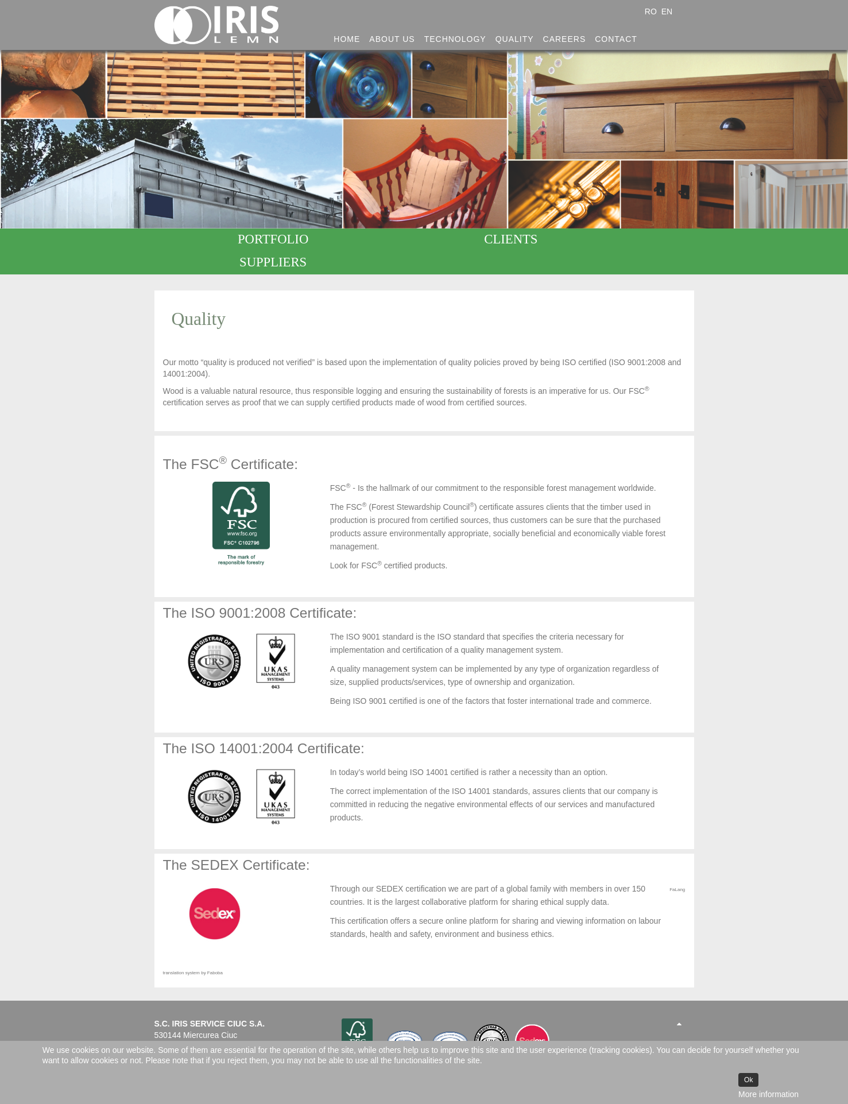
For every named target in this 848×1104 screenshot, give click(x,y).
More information (768, 1094)
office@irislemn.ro (186, 1035)
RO (652, 11)
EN (666, 11)
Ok (748, 1080)
